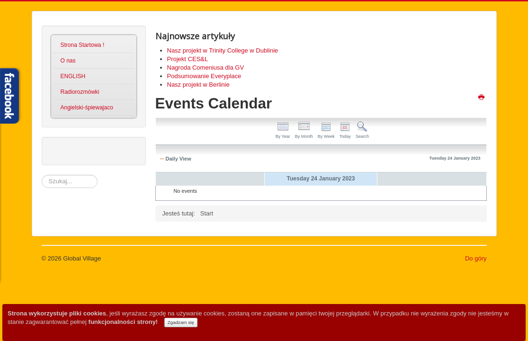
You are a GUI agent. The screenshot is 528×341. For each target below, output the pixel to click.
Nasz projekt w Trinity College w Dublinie (222, 50)
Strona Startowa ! (83, 45)
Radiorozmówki (80, 92)
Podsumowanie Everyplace (204, 76)
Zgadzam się (181, 322)
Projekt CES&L (187, 59)
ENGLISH (73, 76)
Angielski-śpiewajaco (87, 107)
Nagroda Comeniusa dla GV (205, 67)
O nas (68, 60)
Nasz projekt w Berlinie (198, 84)
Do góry (476, 258)
